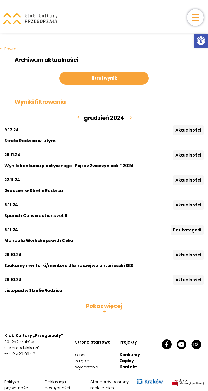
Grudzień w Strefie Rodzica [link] (33, 190)
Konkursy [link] (129, 355)
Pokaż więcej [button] (104, 308)
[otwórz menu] (195, 17)
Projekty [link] (128, 342)
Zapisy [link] (126, 361)
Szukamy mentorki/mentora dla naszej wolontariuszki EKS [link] (68, 265)
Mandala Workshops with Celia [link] (38, 240)
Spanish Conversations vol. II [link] (35, 215)
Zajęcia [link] (82, 361)
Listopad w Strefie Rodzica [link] (33, 290)
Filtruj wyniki (104, 78)
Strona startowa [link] (93, 342)
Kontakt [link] (128, 367)
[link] (201, 41)
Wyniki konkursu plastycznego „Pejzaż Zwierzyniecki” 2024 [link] (69, 166)
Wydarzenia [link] (86, 367)
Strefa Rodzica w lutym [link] (30, 141)
